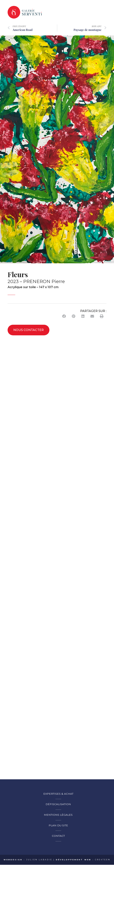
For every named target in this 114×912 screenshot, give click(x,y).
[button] (64, 317)
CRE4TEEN (102, 861)
